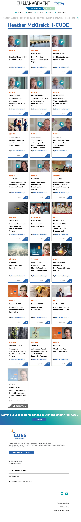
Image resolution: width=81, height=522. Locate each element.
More (73, 18)
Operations (59, 18)
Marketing (50, 18)
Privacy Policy (64, 507)
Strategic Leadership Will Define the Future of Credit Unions (25, 239)
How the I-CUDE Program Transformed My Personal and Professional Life (69, 239)
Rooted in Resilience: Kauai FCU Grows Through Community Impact (69, 197)
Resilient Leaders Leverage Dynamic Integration (25, 322)
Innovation (41, 18)
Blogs (30, 12)
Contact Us (14, 476)
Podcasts (40, 12)
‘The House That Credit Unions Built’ (69, 364)
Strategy (6, 18)
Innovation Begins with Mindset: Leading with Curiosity (47, 197)
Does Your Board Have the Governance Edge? (47, 72)
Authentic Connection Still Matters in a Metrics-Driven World (47, 114)
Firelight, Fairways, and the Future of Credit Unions (25, 155)
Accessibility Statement (61, 510)
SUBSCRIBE (38, 420)
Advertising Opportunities (20, 482)
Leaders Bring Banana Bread (47, 322)
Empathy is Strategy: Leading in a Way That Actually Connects (69, 155)
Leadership (15, 18)
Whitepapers (61, 12)
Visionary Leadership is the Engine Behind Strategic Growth (25, 197)
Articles (20, 12)
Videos (50, 12)
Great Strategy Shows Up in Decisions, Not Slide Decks (25, 114)
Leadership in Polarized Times (47, 239)
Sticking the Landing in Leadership (69, 72)
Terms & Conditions (63, 503)
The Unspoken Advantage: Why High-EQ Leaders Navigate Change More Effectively (47, 155)
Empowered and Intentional (25, 280)
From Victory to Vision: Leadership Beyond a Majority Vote (69, 114)
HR (65, 18)
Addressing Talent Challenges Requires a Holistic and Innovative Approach (47, 364)
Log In (48, 8)
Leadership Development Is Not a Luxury (69, 280)
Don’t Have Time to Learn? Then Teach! (69, 322)
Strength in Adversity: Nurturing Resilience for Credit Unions (25, 364)
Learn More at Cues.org (21, 452)
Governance (24, 18)
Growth (33, 18)
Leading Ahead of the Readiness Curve (25, 72)
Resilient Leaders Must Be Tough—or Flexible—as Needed (47, 280)
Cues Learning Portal (18, 470)
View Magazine (35, 8)
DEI (69, 18)
